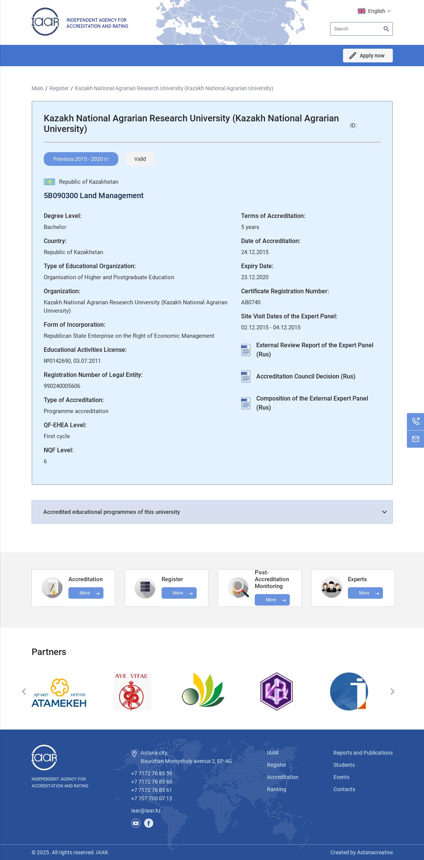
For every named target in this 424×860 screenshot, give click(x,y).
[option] (68, 691)
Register (59, 88)
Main (37, 88)
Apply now (372, 55)
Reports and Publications (363, 753)
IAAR (273, 753)
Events (341, 777)
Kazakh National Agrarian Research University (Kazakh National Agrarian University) (174, 88)
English (376, 11)
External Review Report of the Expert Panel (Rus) (314, 350)
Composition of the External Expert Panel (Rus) (312, 403)
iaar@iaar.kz (146, 811)
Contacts (344, 789)
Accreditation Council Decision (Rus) (306, 376)
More (271, 599)
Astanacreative (374, 852)
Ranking (276, 789)
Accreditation (283, 777)
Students (344, 765)
